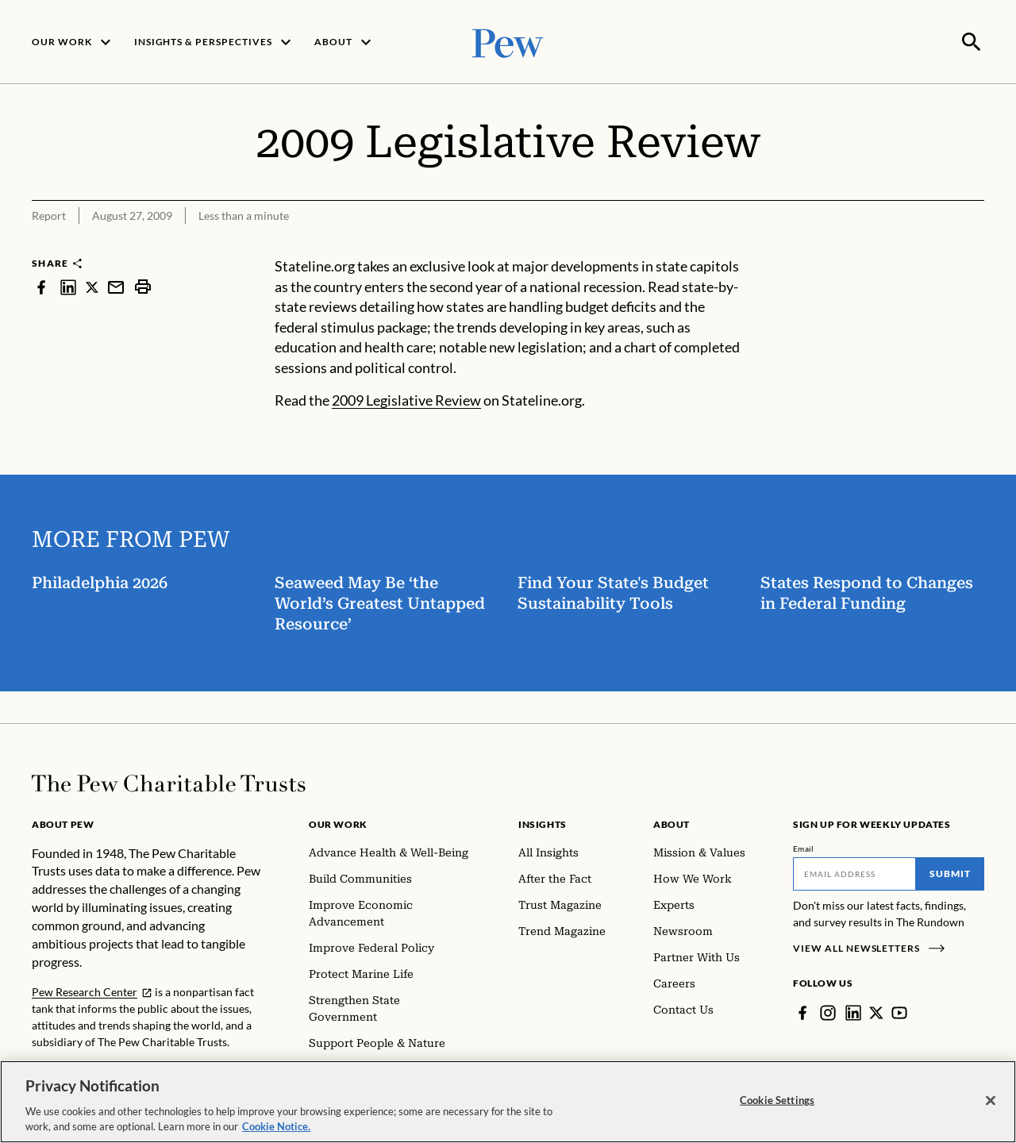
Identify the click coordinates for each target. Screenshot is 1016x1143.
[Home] (169, 782)
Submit (950, 872)
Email (803, 847)
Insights (542, 823)
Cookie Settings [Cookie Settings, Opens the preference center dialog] (777, 1100)
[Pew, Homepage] (508, 41)
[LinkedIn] (853, 1011)
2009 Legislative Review (406, 398)
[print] (142, 285)
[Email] (854, 872)
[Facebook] (802, 1011)
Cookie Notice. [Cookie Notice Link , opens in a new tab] (276, 1126)
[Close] (990, 1100)
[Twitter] (876, 1011)
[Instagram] (827, 1011)
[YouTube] (899, 1011)
